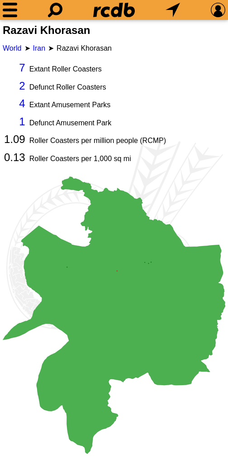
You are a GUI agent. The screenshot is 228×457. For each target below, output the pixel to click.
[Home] (114, 10)
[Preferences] (218, 10)
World (12, 48)
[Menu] (10, 10)
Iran (39, 48)
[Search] (55, 10)
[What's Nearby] (173, 10)
